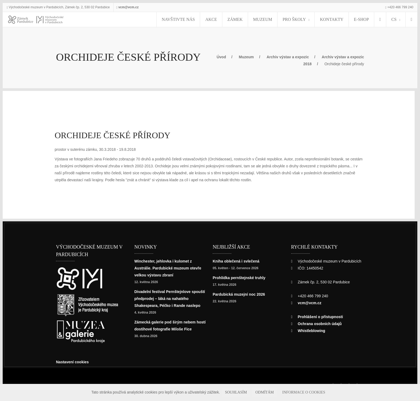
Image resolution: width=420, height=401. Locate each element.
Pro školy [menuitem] (297, 19)
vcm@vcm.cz (137, 7)
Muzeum (271, 19)
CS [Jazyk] (390, 19)
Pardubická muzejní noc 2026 (240, 294)
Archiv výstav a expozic (298, 56)
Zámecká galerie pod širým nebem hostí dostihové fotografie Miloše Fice (167, 335)
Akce (228, 19)
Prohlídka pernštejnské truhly (241, 277)
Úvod (227, 56)
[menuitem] (375, 19)
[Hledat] (410, 19)
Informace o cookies (301, 392)
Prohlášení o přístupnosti (322, 316)
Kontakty (331, 19)
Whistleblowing (313, 330)
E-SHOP (356, 19)
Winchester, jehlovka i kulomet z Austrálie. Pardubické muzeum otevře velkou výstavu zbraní (166, 268)
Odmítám (269, 392)
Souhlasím (246, 392)
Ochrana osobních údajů (321, 323)
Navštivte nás (200, 19)
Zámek (247, 19)
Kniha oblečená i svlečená (237, 261)
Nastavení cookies (74, 361)
